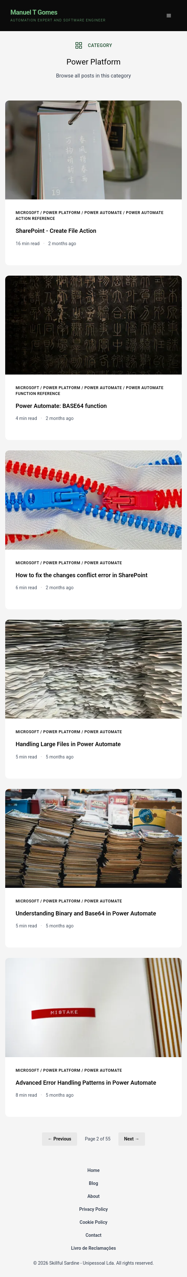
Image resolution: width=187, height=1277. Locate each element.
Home (93, 1170)
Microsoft (27, 212)
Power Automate (103, 212)
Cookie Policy (93, 1222)
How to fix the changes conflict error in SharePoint (81, 575)
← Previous (59, 1138)
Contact (93, 1235)
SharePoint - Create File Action (56, 230)
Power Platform (61, 212)
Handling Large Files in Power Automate (68, 744)
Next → (132, 1138)
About (93, 1196)
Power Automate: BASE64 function (61, 405)
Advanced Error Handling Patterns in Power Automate (86, 1082)
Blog (93, 1183)
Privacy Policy (93, 1209)
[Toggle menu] (169, 15)
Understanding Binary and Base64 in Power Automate (86, 913)
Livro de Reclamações (93, 1248)
